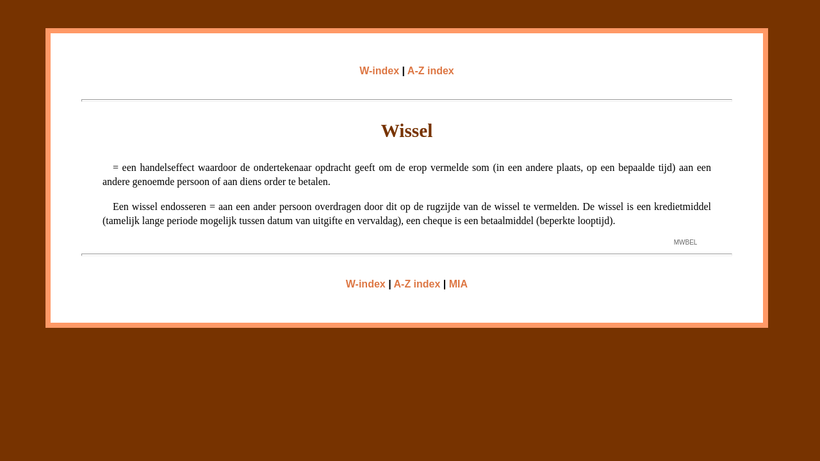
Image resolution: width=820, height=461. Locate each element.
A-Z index (430, 70)
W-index (379, 70)
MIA (458, 284)
